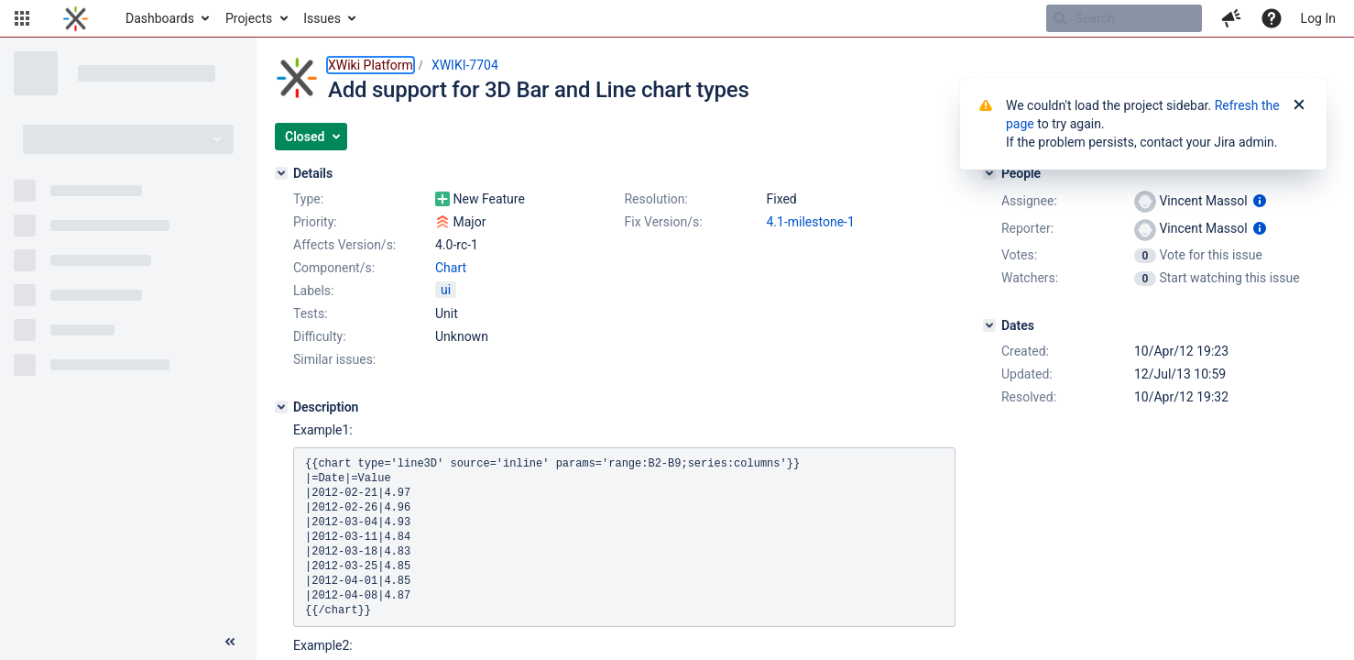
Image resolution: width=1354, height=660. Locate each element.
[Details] (281, 173)
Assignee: (1029, 200)
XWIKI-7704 (464, 65)
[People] (989, 173)
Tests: (310, 313)
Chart (450, 267)
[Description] (281, 407)
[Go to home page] (75, 18)
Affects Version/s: (344, 244)
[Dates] (989, 325)
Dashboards (160, 18)
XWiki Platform (370, 65)
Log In (1318, 18)
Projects (248, 18)
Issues (322, 18)
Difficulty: (319, 336)
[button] (22, 18)
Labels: (313, 290)
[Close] (1299, 105)
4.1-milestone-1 (810, 221)
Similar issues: (334, 359)
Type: (308, 199)
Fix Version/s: (663, 221)
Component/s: (334, 267)
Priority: (315, 221)
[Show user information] (1259, 200)
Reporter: (1027, 228)
